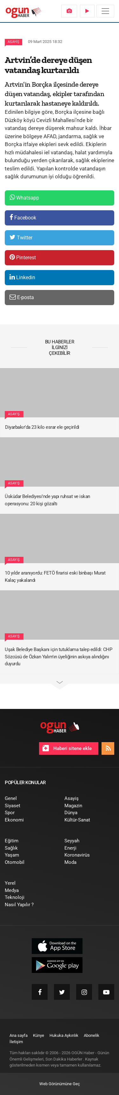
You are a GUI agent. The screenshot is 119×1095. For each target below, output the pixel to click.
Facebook (23, 217)
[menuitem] (69, 11)
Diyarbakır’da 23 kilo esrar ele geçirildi (42, 427)
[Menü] (105, 11)
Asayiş (13, 42)
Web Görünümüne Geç (59, 1083)
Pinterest (23, 257)
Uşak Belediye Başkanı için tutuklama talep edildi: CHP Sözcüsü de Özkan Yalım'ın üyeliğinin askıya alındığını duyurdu (58, 657)
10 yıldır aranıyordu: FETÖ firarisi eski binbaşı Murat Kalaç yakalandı (55, 576)
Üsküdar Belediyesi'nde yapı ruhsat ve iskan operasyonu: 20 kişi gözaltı (47, 500)
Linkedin (22, 277)
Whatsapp (24, 197)
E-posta (22, 297)
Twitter (21, 237)
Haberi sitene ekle (67, 748)
